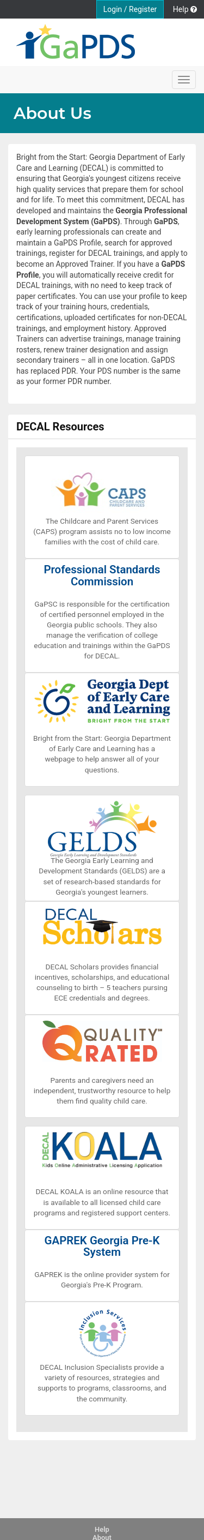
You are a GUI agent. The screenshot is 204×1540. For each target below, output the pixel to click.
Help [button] (185, 9)
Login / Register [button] (130, 9)
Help (102, 1529)
